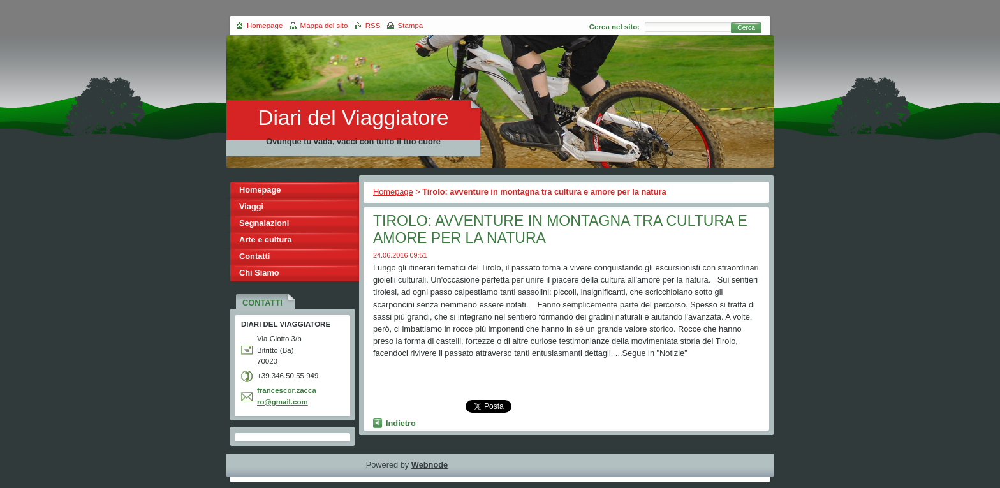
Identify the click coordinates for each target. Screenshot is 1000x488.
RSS (373, 25)
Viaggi (251, 206)
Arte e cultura (265, 239)
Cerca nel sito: (614, 27)
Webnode (429, 465)
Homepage (393, 191)
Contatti (254, 256)
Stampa (410, 25)
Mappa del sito (324, 25)
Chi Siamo (259, 272)
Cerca (746, 27)
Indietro (401, 423)
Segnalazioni (264, 223)
